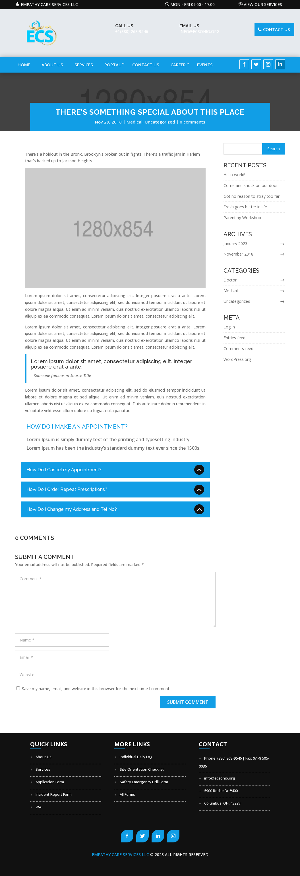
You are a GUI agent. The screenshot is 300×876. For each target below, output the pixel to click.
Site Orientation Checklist (142, 769)
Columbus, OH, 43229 (222, 803)
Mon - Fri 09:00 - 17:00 (192, 4)
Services (84, 64)
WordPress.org (237, 359)
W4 (38, 806)
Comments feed (238, 348)
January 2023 (235, 243)
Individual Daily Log (136, 756)
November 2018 (238, 254)
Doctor (230, 280)
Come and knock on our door (251, 185)
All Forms (127, 794)
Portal (112, 64)
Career (178, 64)
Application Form (50, 781)
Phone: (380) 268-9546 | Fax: (228, 758)
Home (24, 64)
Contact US (276, 29)
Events (205, 64)
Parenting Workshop (242, 217)
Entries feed (234, 337)
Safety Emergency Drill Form (144, 781)
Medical (134, 122)
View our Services (263, 4)
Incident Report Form (54, 794)
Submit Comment (187, 702)
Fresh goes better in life (245, 207)
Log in (229, 327)
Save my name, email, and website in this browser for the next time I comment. (96, 688)
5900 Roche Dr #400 (221, 790)
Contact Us (145, 64)
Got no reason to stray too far (252, 196)
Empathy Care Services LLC (49, 4)
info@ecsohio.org (219, 778)
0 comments (192, 122)
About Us (52, 64)
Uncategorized (160, 122)
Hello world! (234, 174)
